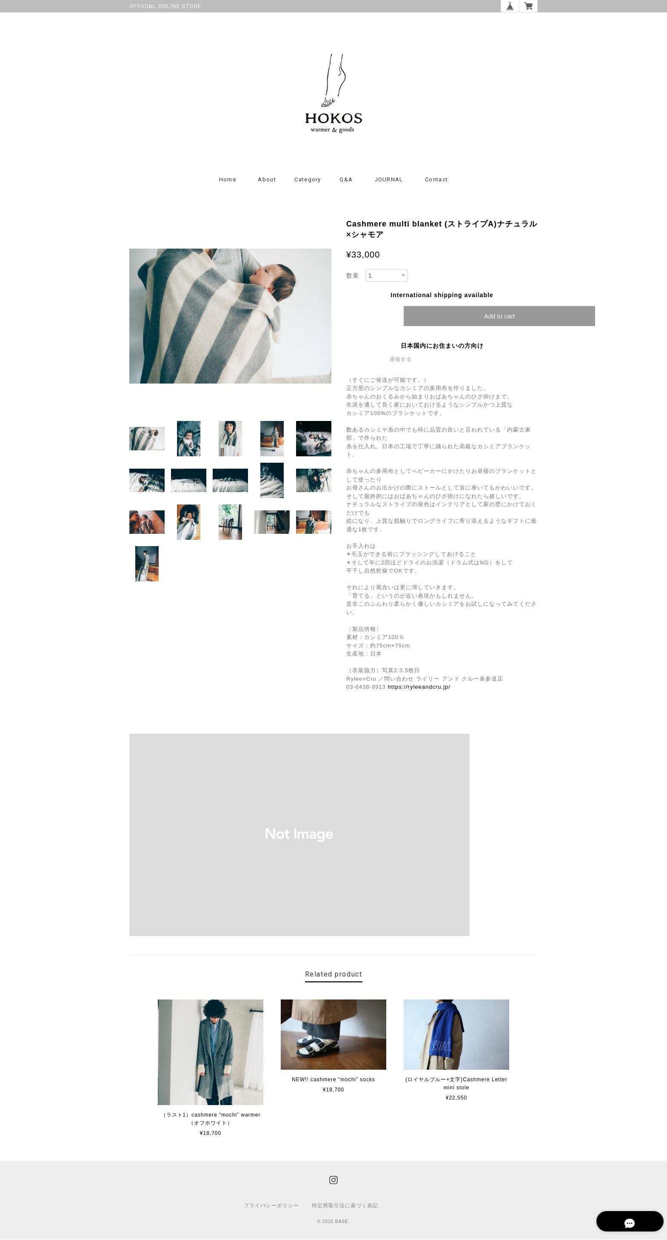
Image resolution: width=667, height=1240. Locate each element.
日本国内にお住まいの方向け (442, 346)
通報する (401, 360)
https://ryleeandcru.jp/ (419, 687)
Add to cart (499, 316)
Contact (436, 180)
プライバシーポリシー (271, 1206)
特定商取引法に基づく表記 (345, 1206)
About (267, 180)
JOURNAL (389, 180)
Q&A (346, 180)
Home (227, 180)
